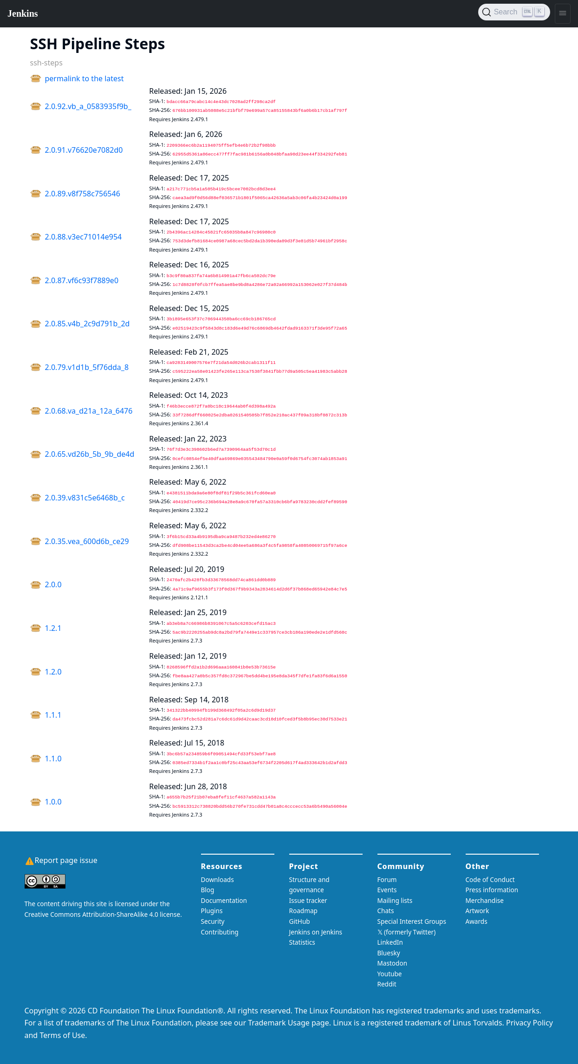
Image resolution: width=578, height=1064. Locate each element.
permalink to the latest (84, 78)
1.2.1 (53, 628)
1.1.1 (53, 715)
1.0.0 (53, 802)
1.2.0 (53, 672)
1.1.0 (53, 758)
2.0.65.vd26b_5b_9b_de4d (90, 454)
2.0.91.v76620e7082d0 (84, 150)
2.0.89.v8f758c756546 (82, 193)
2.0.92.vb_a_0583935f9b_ (88, 106)
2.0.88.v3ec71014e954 (83, 237)
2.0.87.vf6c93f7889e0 (82, 280)
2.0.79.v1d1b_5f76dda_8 (87, 367)
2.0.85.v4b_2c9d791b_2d (87, 323)
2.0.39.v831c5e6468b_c (85, 498)
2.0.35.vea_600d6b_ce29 (87, 541)
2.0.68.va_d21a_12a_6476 (89, 411)
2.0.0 (53, 584)
